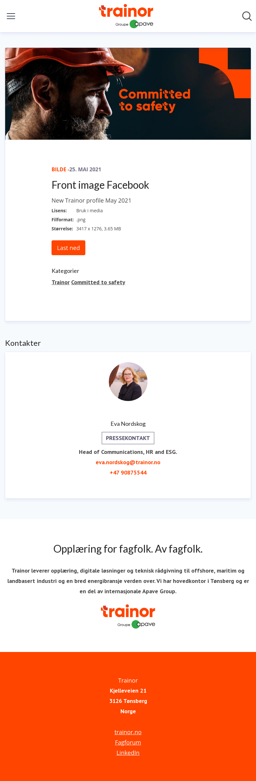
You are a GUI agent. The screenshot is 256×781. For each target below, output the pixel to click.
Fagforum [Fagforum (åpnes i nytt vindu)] (128, 742)
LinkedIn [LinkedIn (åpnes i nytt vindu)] (128, 752)
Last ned (68, 248)
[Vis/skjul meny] (11, 16)
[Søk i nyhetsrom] (247, 16)
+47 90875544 (128, 472)
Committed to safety (98, 282)
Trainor (61, 282)
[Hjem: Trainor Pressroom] (126, 16)
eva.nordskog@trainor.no (128, 462)
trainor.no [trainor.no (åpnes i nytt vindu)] (127, 732)
